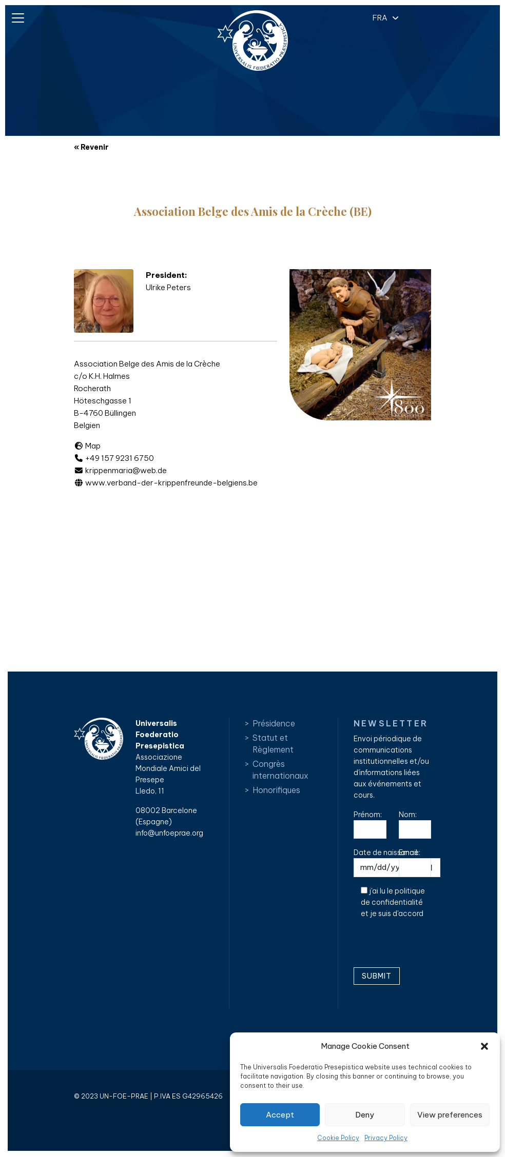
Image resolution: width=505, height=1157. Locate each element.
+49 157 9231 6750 (114, 458)
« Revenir (91, 147)
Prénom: (370, 824)
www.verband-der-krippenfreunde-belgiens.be (166, 483)
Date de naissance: (397, 862)
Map (87, 446)
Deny (364, 1115)
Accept (280, 1115)
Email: (415, 862)
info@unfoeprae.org (169, 833)
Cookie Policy (338, 1138)
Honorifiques (276, 790)
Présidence (273, 723)
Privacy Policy (385, 1138)
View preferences (449, 1115)
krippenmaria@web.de (120, 470)
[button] (484, 1046)
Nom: (415, 824)
